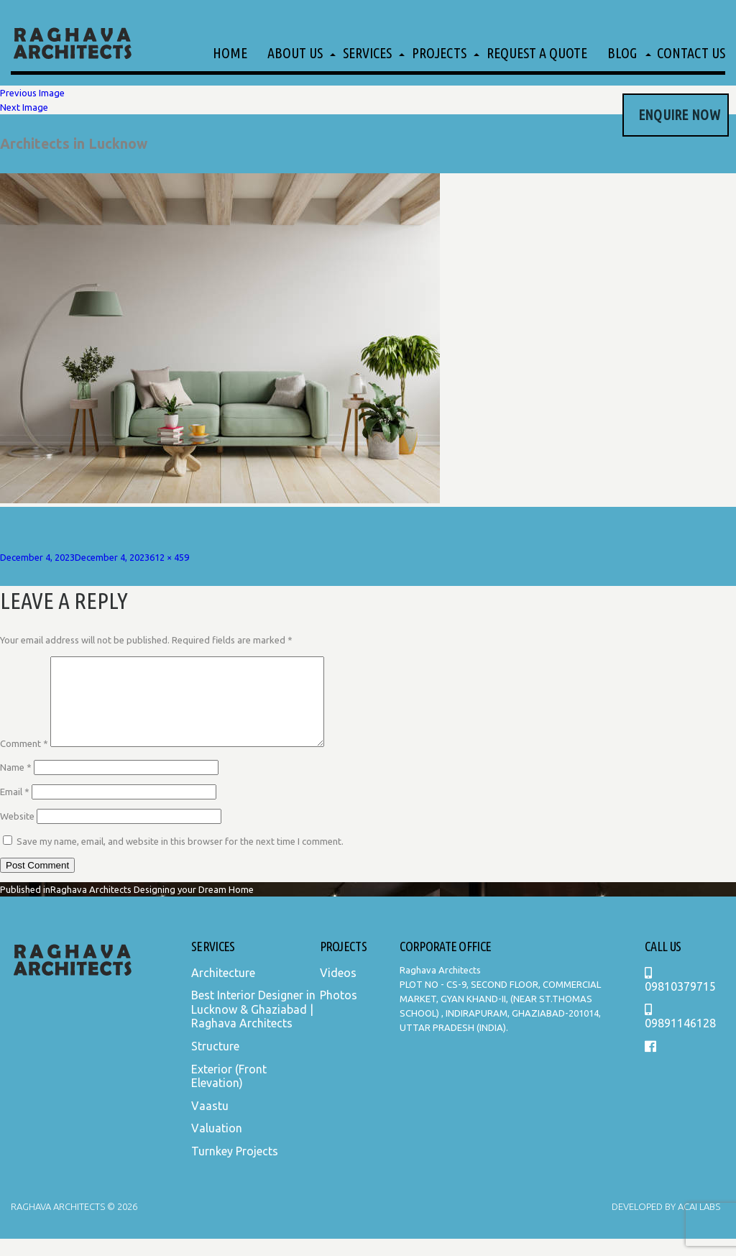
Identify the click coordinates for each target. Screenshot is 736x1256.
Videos (338, 990)
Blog (622, 53)
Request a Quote (537, 53)
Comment (24, 761)
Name (16, 784)
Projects (439, 53)
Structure (215, 1063)
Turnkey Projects (234, 1168)
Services (367, 53)
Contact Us (691, 53)
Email (14, 809)
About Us (295, 53)
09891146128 (680, 1034)
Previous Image (32, 93)
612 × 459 (169, 557)
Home (230, 53)
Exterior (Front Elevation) (229, 1093)
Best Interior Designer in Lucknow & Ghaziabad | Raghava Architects (253, 1026)
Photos (338, 1012)
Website (17, 833)
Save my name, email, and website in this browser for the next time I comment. (180, 858)
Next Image (24, 107)
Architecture (223, 990)
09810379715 (680, 997)
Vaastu (210, 1123)
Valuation (216, 1145)
